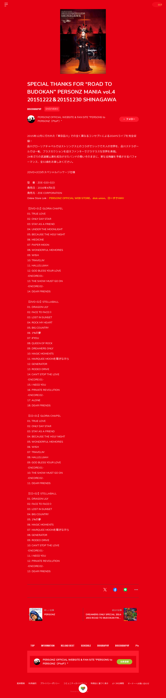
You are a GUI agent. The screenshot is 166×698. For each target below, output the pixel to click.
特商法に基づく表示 (99, 683)
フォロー (129, 119)
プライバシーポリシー (50, 683)
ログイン (156, 4)
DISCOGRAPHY (34, 109)
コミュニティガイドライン (75, 683)
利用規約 (32, 683)
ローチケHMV (116, 198)
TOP (33, 645)
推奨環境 (21, 683)
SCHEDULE (92, 645)
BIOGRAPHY (111, 645)
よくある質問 (118, 683)
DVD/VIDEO (52, 108)
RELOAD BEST (72, 645)
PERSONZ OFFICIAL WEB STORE (69, 198)
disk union (99, 198)
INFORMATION (50, 645)
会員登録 (124, 661)
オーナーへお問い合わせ (138, 684)
